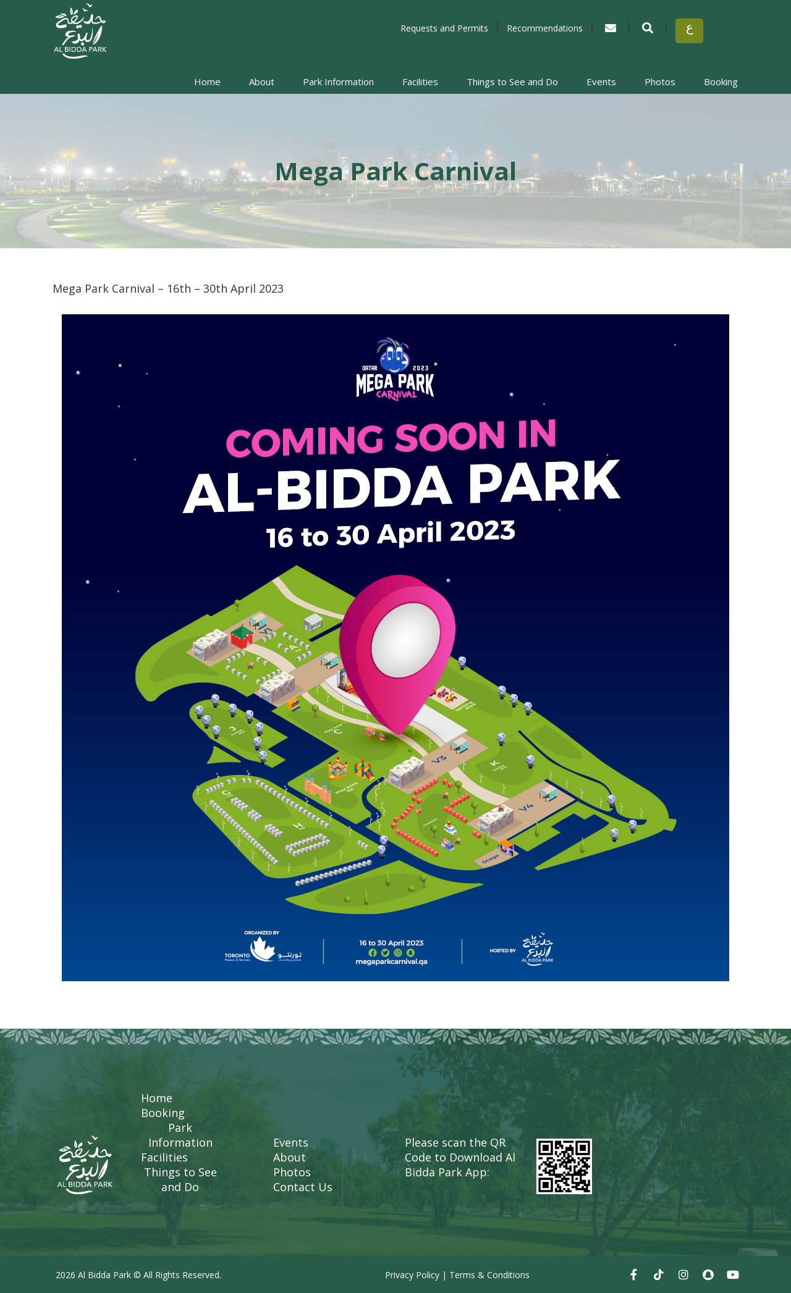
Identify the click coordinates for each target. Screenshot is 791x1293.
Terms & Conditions (489, 1275)
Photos (660, 81)
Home (207, 81)
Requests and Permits (444, 28)
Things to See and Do (512, 81)
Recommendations (545, 28)
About (261, 81)
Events (601, 81)
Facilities (420, 81)
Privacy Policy (412, 1275)
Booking (721, 81)
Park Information (338, 81)
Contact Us (302, 1186)
